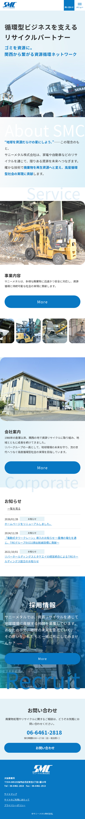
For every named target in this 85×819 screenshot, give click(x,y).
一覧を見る (14, 508)
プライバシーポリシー (14, 805)
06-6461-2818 (44, 732)
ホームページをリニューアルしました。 (28, 524)
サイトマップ (10, 793)
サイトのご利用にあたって (16, 799)
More (42, 301)
